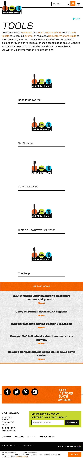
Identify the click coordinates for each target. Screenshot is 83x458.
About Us (19, 436)
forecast (27, 32)
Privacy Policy (47, 436)
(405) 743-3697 (9, 430)
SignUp (72, 422)
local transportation (49, 32)
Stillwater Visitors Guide (62, 35)
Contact (6, 436)
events (29, 35)
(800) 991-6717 (8, 428)
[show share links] (76, 18)
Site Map (31, 436)
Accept (74, 454)
